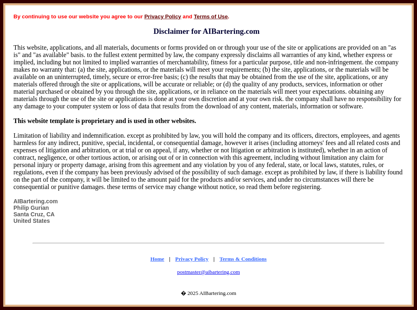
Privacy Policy (162, 16)
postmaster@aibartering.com (208, 272)
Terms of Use (211, 16)
